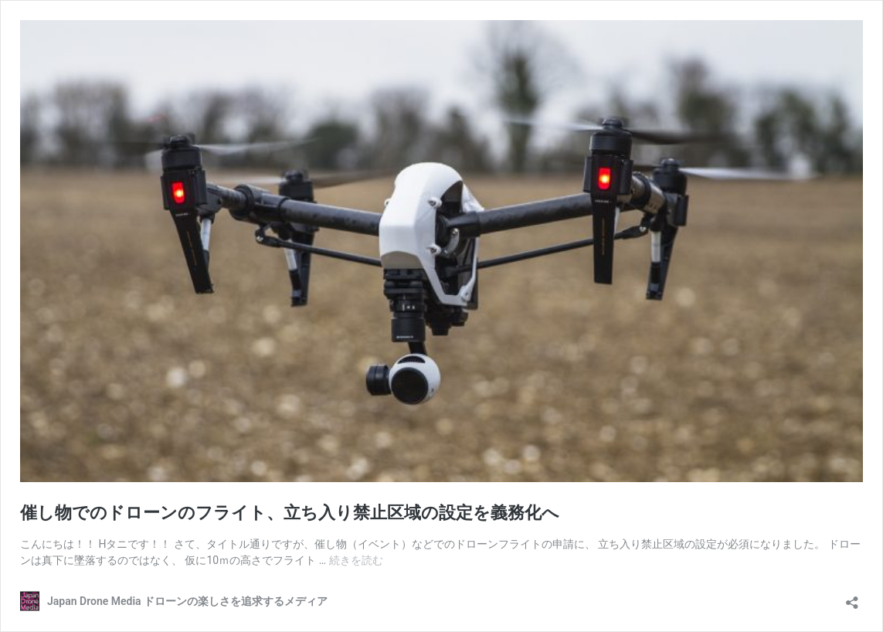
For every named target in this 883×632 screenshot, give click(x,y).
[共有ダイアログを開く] (852, 598)
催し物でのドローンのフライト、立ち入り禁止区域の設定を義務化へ (289, 512)
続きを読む (356, 560)
